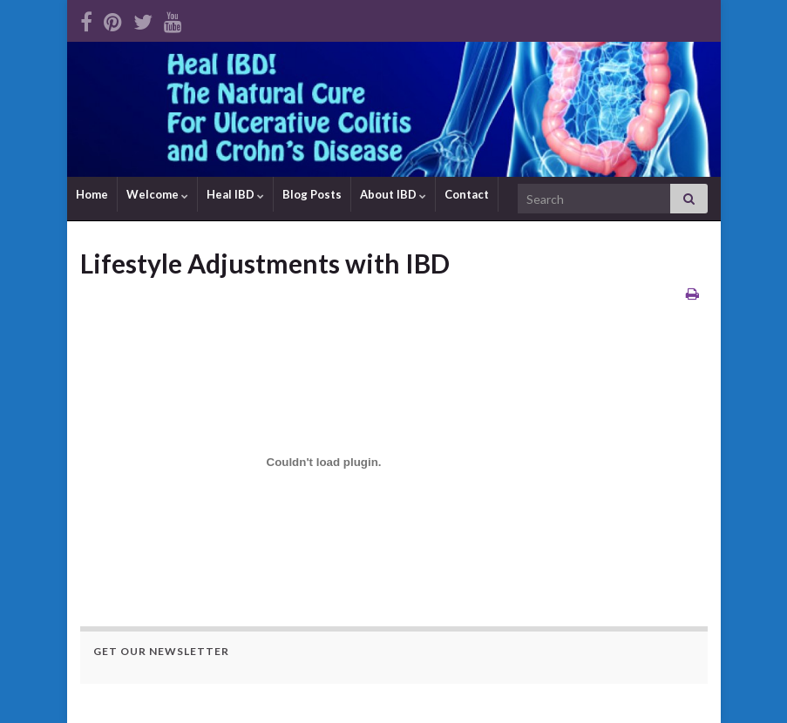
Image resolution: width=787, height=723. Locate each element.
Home (92, 194)
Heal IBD (235, 194)
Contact (466, 194)
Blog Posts (312, 194)
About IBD (393, 194)
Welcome (157, 194)
